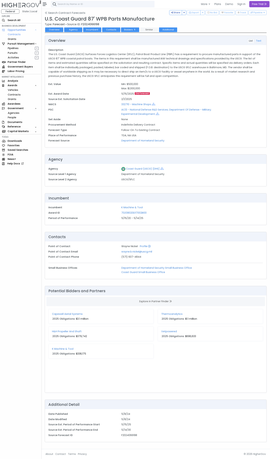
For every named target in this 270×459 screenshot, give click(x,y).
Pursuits (13, 53)
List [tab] (251, 40)
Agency (73, 29)
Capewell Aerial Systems (67, 314)
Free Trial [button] (259, 4)
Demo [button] (229, 4)
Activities (13, 57)
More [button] (204, 4)
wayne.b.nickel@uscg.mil (136, 251)
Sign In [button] (241, 4)
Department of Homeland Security (142, 140)
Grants (12, 39)
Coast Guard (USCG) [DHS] (143, 168)
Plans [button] (217, 4)
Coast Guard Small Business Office (143, 272)
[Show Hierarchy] (153, 104)
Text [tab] (258, 40)
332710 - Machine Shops (136, 104)
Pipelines (13, 48)
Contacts (111, 29)
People (12, 117)
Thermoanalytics (172, 314)
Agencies (14, 113)
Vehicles (13, 90)
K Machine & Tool (132, 207)
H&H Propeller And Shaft (67, 331)
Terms (72, 454)
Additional (168, 29)
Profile (145, 246)
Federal (10, 11)
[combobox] (103, 4)
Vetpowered (169, 331)
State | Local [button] (30, 11)
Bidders (130, 29)
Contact (60, 454)
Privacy (82, 454)
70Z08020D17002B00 (134, 212)
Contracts (14, 34)
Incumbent (92, 29)
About (49, 454)
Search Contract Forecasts (65, 13)
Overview (54, 29)
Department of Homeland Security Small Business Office (156, 268)
